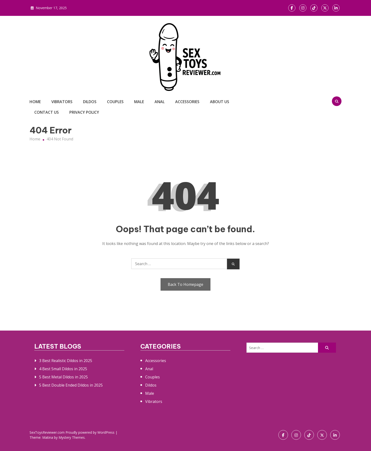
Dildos (89, 101)
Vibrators (61, 101)
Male (139, 101)
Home (35, 101)
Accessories (187, 101)
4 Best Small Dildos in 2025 (63, 368)
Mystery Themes (72, 437)
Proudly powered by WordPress (90, 432)
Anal (160, 101)
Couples (115, 101)
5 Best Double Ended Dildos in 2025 (71, 385)
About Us (219, 101)
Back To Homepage (185, 284)
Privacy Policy (84, 112)
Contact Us (46, 112)
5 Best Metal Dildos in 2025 (63, 377)
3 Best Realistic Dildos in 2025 (65, 360)
